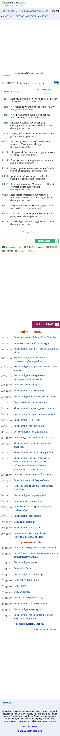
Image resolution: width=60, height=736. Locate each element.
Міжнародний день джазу (27, 527)
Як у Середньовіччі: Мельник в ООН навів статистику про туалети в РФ (32, 185)
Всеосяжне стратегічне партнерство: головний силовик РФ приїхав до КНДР (31, 196)
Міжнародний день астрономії (29, 426)
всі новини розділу (44, 89)
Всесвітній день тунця (25, 562)
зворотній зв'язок (30, 726)
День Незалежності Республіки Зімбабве (35, 337)
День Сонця (20, 586)
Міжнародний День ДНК (27, 420)
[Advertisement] (30, 46)
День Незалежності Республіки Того (33, 474)
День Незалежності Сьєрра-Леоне (31, 480)
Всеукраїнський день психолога (30, 402)
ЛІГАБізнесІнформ (35, 247)
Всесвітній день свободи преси (30, 574)
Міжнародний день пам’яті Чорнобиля (34, 452)
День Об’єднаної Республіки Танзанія (33, 437)
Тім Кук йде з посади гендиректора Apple (32, 221)
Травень (39, 623)
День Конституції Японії (26, 580)
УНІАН (9, 251)
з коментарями (46, 94)
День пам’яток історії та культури (31, 343)
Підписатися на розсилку (44, 629)
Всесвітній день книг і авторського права (35, 396)
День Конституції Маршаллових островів (35, 547)
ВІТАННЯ (19, 16)
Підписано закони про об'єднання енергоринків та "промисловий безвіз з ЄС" (33, 124)
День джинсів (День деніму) (28, 501)
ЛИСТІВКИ (31, 16)
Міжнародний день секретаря (29, 390)
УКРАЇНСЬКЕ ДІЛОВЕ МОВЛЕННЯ (32, 11)
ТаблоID (53, 247)
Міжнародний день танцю (27, 515)
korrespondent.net (13, 247)
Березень (20, 623)
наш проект (28, 711)
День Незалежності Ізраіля (28, 384)
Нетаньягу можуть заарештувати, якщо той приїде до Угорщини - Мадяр (32, 142)
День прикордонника (24, 521)
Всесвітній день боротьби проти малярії (35, 414)
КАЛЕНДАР (7, 16)
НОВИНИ (54, 11)
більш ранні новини (30, 232)
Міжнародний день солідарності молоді (34, 408)
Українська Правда (26, 251)
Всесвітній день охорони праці (30, 495)
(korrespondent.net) (32, 101)
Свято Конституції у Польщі (28, 597)
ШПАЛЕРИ (44, 16)
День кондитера (22, 591)
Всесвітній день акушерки (27, 609)
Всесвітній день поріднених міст (31, 431)
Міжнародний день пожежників (30, 603)
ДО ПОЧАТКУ (8, 11)
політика (6, 703)
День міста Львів (22, 568)
